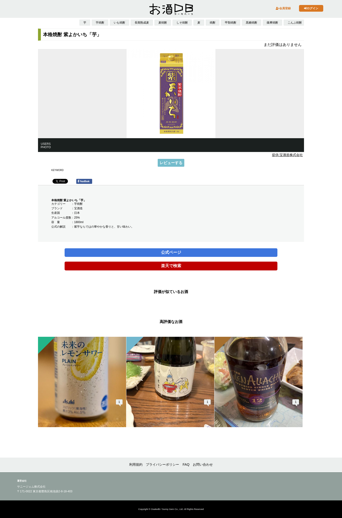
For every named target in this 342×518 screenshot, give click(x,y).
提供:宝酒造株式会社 (287, 155)
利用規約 (135, 464)
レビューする (171, 163)
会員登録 (283, 8)
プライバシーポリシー (162, 464)
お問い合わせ (203, 464)
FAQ (186, 464)
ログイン (311, 8)
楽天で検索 (171, 266)
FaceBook (83, 181)
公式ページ (171, 252)
